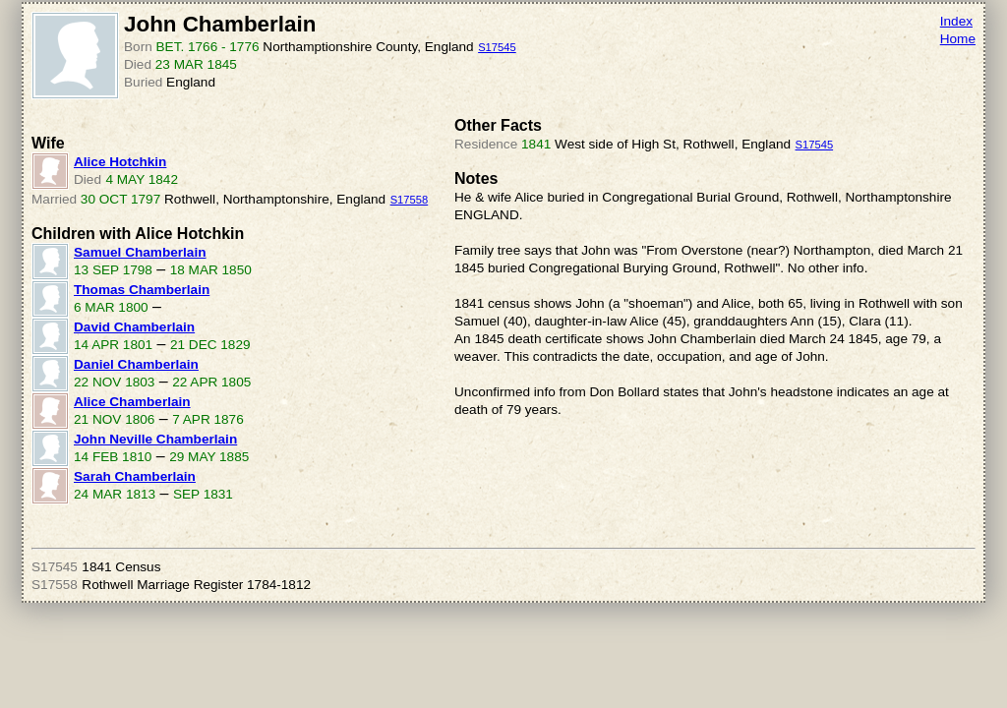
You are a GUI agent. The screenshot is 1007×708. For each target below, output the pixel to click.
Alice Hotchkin (120, 161)
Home (958, 38)
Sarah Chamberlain (135, 476)
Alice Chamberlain (132, 401)
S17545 (497, 47)
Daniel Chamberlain (136, 364)
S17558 (409, 200)
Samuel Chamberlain (140, 252)
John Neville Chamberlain (155, 439)
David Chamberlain (134, 327)
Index (956, 21)
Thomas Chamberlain (141, 289)
